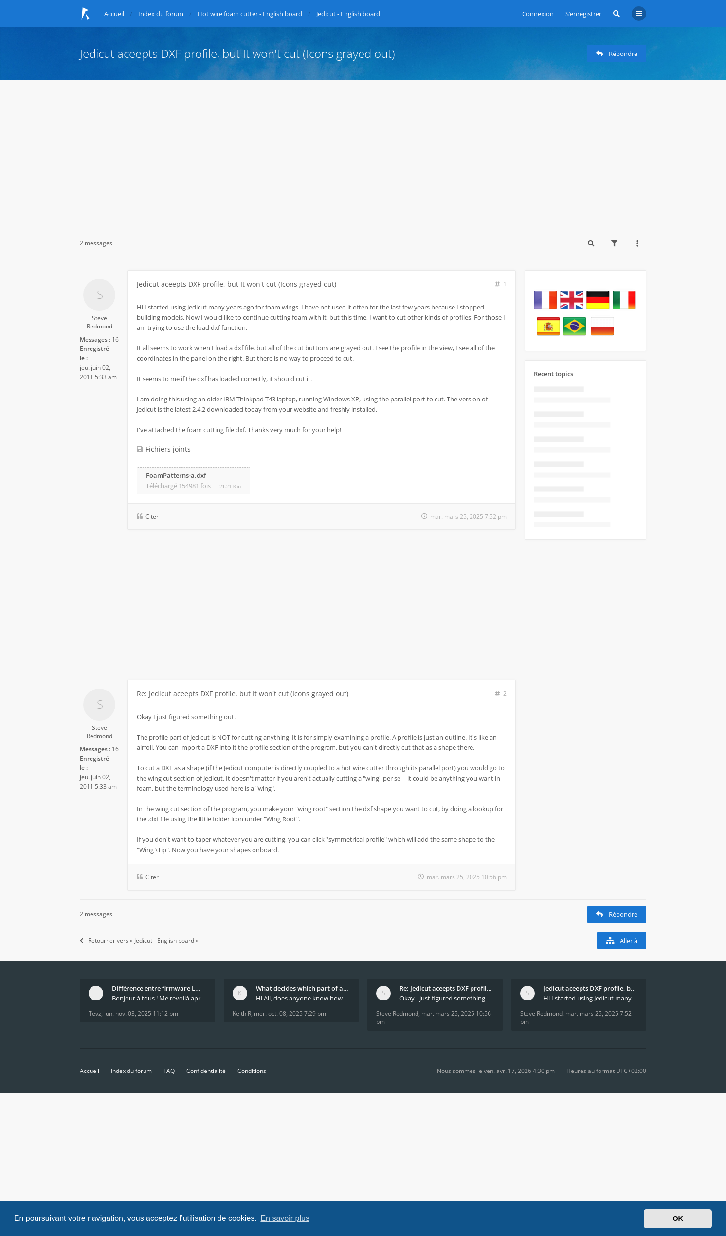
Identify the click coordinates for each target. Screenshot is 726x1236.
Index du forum (131, 1071)
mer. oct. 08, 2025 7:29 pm (290, 1013)
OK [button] (677, 1218)
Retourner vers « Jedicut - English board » (139, 940)
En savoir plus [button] (284, 1218)
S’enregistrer (583, 13)
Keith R (242, 1013)
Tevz (95, 1013)
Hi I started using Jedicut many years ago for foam (591, 998)
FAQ (169, 1071)
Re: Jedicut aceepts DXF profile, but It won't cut (446, 988)
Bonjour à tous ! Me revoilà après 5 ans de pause (159, 998)
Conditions (251, 1071)
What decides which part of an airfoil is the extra (303, 988)
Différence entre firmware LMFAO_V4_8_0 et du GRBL (159, 988)
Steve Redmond (99, 322)
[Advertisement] (363, 153)
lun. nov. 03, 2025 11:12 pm (141, 1013)
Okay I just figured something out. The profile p (446, 998)
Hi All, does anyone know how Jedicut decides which (303, 998)
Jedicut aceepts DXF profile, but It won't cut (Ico (591, 988)
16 (115, 339)
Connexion (538, 13)
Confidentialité (206, 1071)
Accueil (89, 1071)
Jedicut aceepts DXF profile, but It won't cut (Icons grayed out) (237, 53)
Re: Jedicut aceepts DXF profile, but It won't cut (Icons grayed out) (242, 693)
